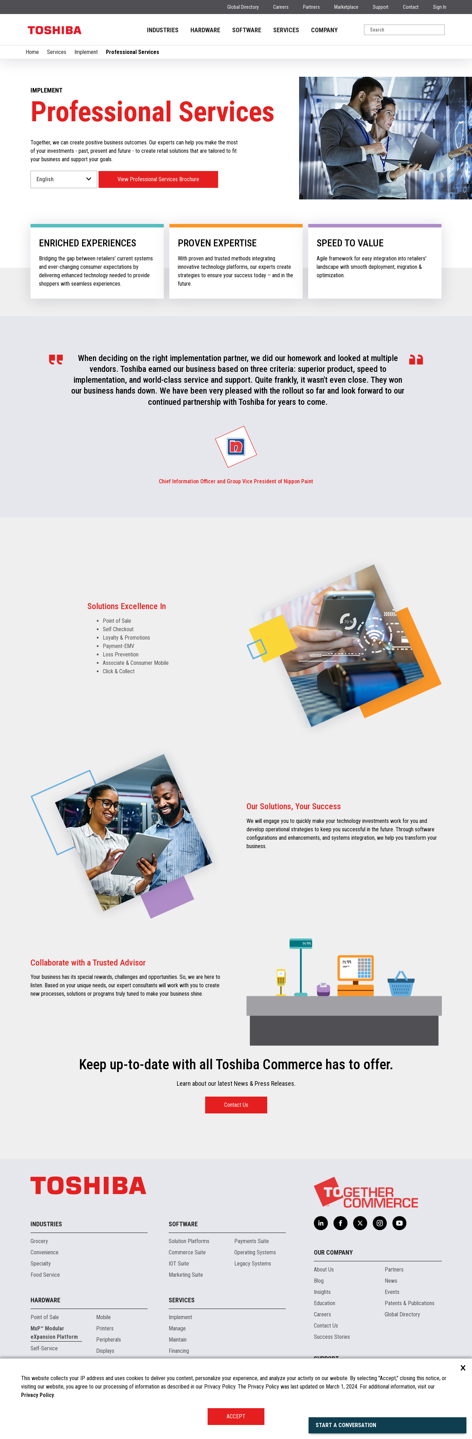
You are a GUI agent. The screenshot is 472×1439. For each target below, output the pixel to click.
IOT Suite (179, 1263)
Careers (281, 7)
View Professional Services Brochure (158, 179)
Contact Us (236, 1105)
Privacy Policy (37, 1395)
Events (392, 1292)
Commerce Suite (187, 1252)
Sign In (439, 7)
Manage (177, 1328)
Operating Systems (255, 1252)
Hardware (45, 1300)
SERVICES (286, 30)
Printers (105, 1328)
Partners (311, 7)
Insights (322, 1292)
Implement (86, 52)
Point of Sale (45, 1317)
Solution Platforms (189, 1241)
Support (381, 7)
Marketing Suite (186, 1274)
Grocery (39, 1241)
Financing (179, 1351)
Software (183, 1224)
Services (56, 52)
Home (32, 52)
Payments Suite (251, 1241)
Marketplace (346, 7)
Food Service (45, 1274)
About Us (324, 1269)
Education (324, 1303)
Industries (46, 1224)
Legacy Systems (252, 1263)
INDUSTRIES (162, 30)
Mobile (103, 1317)
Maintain (178, 1339)
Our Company (333, 1252)
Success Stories (332, 1337)
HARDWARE (205, 30)
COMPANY (324, 30)
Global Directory (243, 7)
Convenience (45, 1252)
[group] (236, 447)
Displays (105, 1351)
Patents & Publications (409, 1303)
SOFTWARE (246, 30)
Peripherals (108, 1339)
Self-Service (44, 1348)
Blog (319, 1280)
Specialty (41, 1263)
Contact (411, 7)
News (391, 1280)
